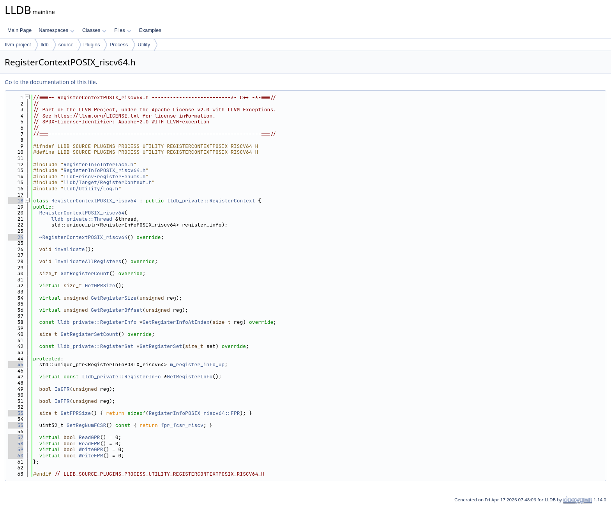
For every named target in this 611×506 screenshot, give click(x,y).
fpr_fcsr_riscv (182, 425)
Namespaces (56, 30)
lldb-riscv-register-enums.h (105, 176)
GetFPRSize (75, 413)
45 (15, 364)
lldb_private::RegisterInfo (96, 322)
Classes (94, 30)
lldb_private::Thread (81, 219)
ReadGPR (89, 437)
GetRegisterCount (84, 273)
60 (15, 455)
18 (15, 200)
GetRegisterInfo (189, 376)
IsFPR (62, 401)
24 (15, 237)
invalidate (70, 249)
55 (15, 425)
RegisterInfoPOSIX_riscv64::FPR (194, 413)
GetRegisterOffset (117, 310)
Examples (150, 30)
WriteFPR (91, 455)
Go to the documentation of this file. (51, 82)
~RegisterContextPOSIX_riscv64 (83, 237)
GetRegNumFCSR (86, 425)
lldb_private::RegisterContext (211, 200)
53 (15, 413)
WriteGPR (91, 449)
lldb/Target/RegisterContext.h (108, 182)
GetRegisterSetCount (89, 334)
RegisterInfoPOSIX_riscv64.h (105, 170)
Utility (144, 44)
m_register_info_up (197, 364)
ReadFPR (89, 443)
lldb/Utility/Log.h (91, 188)
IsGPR (62, 389)
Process (118, 44)
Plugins (91, 44)
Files (122, 30)
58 (15, 443)
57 (15, 437)
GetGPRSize (100, 285)
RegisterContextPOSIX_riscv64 (93, 200)
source (66, 44)
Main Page (19, 30)
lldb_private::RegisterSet (95, 346)
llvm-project (18, 44)
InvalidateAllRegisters (88, 261)
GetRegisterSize (113, 298)
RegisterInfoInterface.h (98, 164)
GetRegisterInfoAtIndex (176, 322)
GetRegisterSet (161, 346)
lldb (44, 44)
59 (15, 449)
